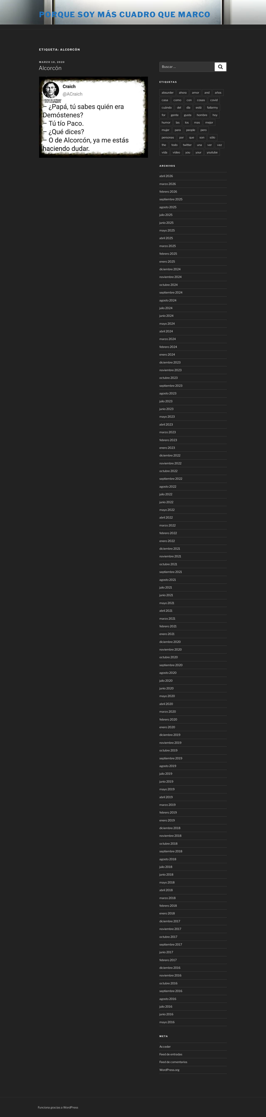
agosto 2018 (167, 859)
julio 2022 (165, 494)
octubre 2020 (168, 657)
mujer (165, 130)
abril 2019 (166, 797)
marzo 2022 (167, 525)
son (202, 137)
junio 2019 (166, 781)
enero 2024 (167, 354)
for (163, 115)
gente (175, 115)
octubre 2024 (168, 284)
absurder (168, 92)
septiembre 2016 (170, 991)
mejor (209, 122)
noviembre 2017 (170, 929)
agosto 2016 (167, 999)
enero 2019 (167, 820)
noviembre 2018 (170, 835)
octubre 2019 (168, 750)
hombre (202, 115)
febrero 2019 (168, 812)
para (178, 130)
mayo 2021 (166, 603)
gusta (187, 115)
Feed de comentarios (173, 1062)
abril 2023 (166, 424)
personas (168, 137)
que (191, 137)
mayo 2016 (167, 1022)
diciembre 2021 (169, 548)
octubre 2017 (168, 936)
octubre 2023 (168, 377)
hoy (215, 115)
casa (165, 100)
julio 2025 (165, 215)
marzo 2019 (167, 804)
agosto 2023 (167, 393)
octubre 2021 (168, 564)
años (218, 92)
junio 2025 (166, 222)
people (190, 130)
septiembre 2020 (171, 665)
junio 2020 (166, 688)
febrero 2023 (168, 440)
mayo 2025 (167, 230)
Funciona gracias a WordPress (58, 1107)
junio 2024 (166, 315)
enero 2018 (167, 913)
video (176, 152)
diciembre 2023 (170, 362)
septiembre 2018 (170, 851)
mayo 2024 (167, 323)
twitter (187, 145)
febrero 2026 (168, 191)
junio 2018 (166, 874)
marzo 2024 (167, 339)
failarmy (212, 107)
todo (174, 145)
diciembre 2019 (169, 735)
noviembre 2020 (170, 649)
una (199, 145)
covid (214, 100)
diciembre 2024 (170, 269)
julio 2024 (165, 308)
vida (164, 152)
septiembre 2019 (170, 758)
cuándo (167, 107)
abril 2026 (166, 176)
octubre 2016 (168, 983)
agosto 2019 (167, 766)
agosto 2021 (167, 579)
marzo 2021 (167, 618)
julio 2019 (165, 773)
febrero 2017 (168, 960)
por (181, 137)
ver (209, 145)
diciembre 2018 (169, 828)
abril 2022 (166, 517)
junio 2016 (166, 1014)
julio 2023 (165, 401)
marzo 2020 (167, 711)
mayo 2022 (167, 509)
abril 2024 (166, 331)
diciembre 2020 (170, 642)
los (187, 122)
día (188, 107)
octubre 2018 (168, 843)
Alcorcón (50, 68)
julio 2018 (165, 867)
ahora (183, 92)
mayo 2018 (167, 882)
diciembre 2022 (169, 455)
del (179, 107)
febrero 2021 (168, 626)
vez (219, 145)
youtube (212, 152)
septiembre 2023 (170, 385)
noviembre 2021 (170, 556)
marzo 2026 (167, 184)
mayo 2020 (167, 696)
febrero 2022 (168, 533)
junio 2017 (166, 952)
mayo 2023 (167, 416)
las (178, 122)
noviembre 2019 (170, 742)
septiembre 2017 (170, 944)
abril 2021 (165, 610)
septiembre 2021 (170, 572)
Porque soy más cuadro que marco (125, 14)
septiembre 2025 (170, 199)
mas (197, 122)
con (189, 100)
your (198, 152)
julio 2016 (165, 1006)
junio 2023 (166, 409)
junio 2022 (166, 502)
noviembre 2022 (170, 463)
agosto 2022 (167, 486)
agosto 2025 (167, 207)
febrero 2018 (168, 905)
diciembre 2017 (169, 921)
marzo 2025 (167, 246)
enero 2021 (167, 634)
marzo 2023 (167, 432)
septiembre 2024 (170, 292)
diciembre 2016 (169, 967)
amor (195, 92)
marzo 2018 (167, 898)
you (187, 152)
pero (204, 130)
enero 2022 (167, 541)
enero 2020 (167, 727)
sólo (212, 137)
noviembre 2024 (170, 277)
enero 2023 (167, 447)
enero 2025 (167, 261)
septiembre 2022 (170, 478)
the (164, 145)
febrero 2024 (168, 347)
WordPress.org (169, 1070)
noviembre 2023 (170, 370)
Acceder (165, 1046)
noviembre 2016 (170, 975)
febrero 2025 (168, 253)
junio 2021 (166, 595)
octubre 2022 (168, 471)
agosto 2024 (167, 300)
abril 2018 (166, 890)
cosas (201, 100)
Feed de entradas (170, 1054)
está (199, 107)
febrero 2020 (168, 719)
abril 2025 (166, 238)
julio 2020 (166, 680)
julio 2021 (165, 587)
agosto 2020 (168, 672)
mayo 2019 (167, 789)
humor (166, 122)
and (206, 92)
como (177, 100)
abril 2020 (166, 704)
